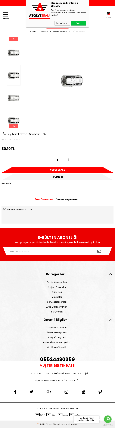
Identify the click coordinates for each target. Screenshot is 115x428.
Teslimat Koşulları (56, 327)
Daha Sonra (62, 23)
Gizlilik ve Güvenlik (56, 347)
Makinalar (57, 296)
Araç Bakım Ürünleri (56, 306)
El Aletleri (57, 292)
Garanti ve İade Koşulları (56, 342)
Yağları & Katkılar (57, 287)
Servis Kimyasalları (57, 282)
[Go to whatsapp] (108, 419)
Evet (78, 23)
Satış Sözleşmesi (56, 337)
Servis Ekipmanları (56, 301)
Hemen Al (57, 177)
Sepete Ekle (57, 169)
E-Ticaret (48, 424)
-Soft (40, 424)
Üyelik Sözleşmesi (56, 332)
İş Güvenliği (57, 311)
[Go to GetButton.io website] (108, 425)
